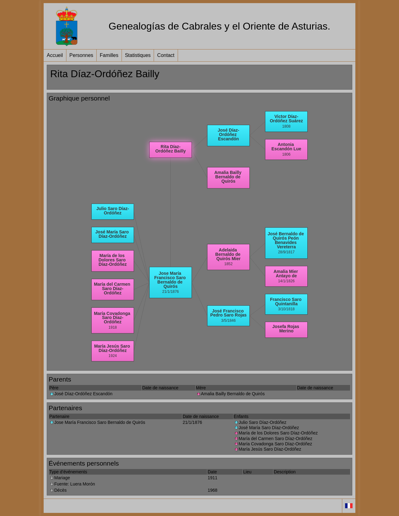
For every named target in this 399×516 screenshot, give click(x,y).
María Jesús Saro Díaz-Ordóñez (267, 449)
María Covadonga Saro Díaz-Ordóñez (273, 443)
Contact (165, 55)
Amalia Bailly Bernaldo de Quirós (230, 393)
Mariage (59, 477)
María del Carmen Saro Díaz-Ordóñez (273, 438)
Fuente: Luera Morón (72, 483)
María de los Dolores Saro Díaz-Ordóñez (276, 432)
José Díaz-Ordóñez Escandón (81, 393)
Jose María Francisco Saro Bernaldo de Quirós (97, 422)
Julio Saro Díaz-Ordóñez (260, 422)
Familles (109, 55)
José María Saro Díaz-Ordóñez (266, 427)
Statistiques (138, 55)
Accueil (55, 55)
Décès (58, 490)
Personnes (82, 55)
